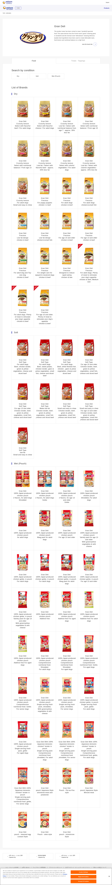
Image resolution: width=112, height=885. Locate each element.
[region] (56, 876)
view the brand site (87, 44)
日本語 (18, 8)
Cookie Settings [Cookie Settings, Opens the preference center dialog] (83, 872)
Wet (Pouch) (56, 76)
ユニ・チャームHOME (12, 867)
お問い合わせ (26, 867)
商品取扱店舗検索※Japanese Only (42, 856)
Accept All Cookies (83, 881)
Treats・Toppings (78, 61)
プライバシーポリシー (55, 867)
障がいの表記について (100, 867)
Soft (37, 76)
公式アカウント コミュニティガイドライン (77, 867)
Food (34, 61)
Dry (18, 76)
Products (106, 8)
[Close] (109, 876)
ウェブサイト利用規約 (39, 867)
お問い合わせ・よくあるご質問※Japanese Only (15, 856)
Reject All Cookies (83, 876)
